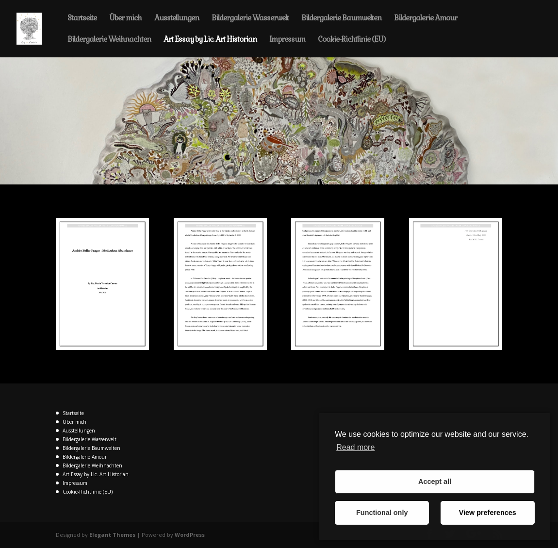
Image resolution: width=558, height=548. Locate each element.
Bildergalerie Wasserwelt (250, 18)
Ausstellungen (176, 18)
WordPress (190, 534)
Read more (355, 447)
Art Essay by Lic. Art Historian (210, 40)
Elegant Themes (112, 534)
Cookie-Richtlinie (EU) (351, 40)
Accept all (434, 481)
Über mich (125, 18)
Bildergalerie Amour (425, 18)
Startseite (82, 18)
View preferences (487, 512)
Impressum (287, 40)
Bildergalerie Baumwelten (341, 18)
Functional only (382, 512)
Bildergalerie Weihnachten (109, 40)
